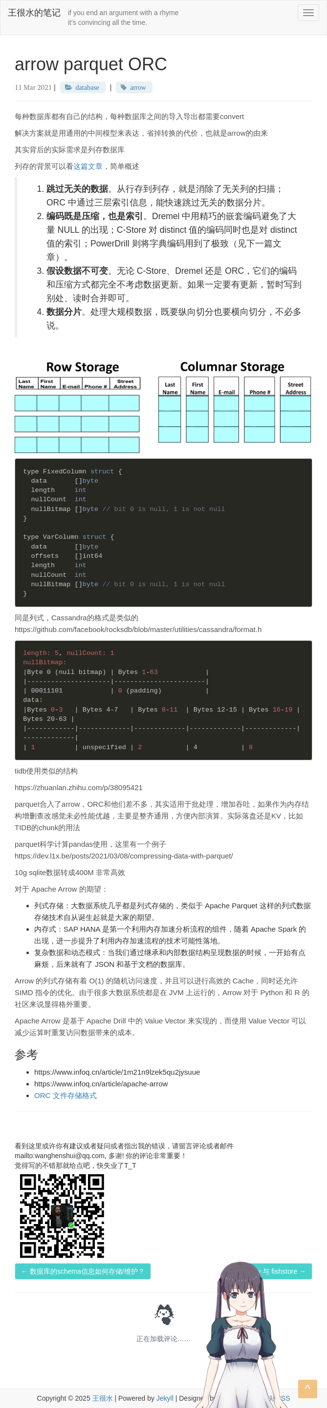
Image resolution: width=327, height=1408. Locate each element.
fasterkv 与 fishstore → (271, 1271)
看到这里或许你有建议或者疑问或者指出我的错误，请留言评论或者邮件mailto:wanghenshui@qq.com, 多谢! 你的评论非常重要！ (124, 1151)
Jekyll (165, 1398)
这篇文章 (88, 166)
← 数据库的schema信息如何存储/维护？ (83, 1271)
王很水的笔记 (34, 13)
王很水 (102, 1398)
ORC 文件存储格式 (65, 1095)
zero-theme (236, 1398)
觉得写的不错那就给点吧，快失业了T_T (75, 1165)
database (87, 87)
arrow (138, 87)
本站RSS (276, 1398)
